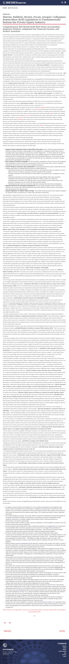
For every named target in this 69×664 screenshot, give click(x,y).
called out (25, 533)
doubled (41, 125)
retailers (21, 117)
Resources (64, 654)
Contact (64, 656)
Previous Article (7, 631)
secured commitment (22, 543)
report (38, 109)
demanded (22, 590)
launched (46, 507)
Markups (64, 649)
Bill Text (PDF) (7, 610)
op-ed (27, 597)
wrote (51, 557)
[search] (62, 2)
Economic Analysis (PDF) (50, 610)
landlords (20, 119)
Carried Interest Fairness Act (46, 602)
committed (14, 519)
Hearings (64, 647)
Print (5, 622)
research (27, 115)
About (65, 653)
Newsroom (5, 8)
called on (23, 522)
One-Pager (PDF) (17, 610)
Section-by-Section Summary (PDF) (32, 610)
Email (10, 622)
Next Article (62, 631)
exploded (43, 107)
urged (25, 548)
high (51, 113)
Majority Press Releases (13, 8)
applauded (51, 526)
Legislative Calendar (62, 651)
